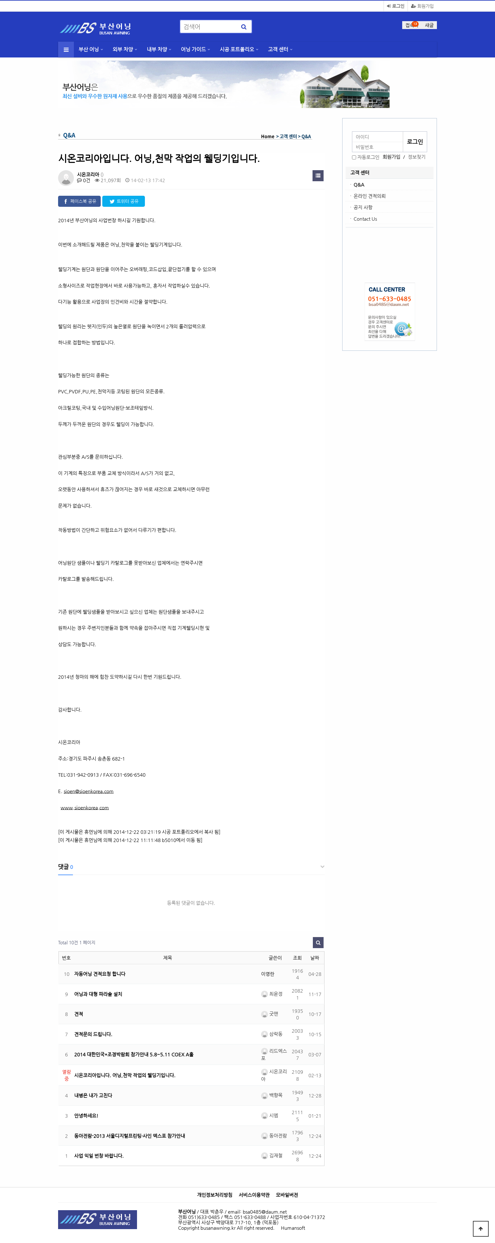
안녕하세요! (86, 1115)
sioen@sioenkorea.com (89, 791)
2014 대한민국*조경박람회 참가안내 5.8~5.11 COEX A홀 (134, 1054)
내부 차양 (157, 49)
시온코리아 (88, 174)
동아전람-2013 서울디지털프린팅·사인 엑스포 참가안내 (129, 1135)
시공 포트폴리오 (237, 49)
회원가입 (422, 6)
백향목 (272, 1095)
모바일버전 (287, 1195)
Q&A (359, 184)
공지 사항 (363, 207)
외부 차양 (123, 49)
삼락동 (272, 1034)
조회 (297, 957)
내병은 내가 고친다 (93, 1095)
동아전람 (274, 1135)
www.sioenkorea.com (85, 807)
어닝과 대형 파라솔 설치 (98, 994)
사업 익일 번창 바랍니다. (99, 1155)
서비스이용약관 (254, 1195)
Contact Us (365, 218)
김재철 (272, 1155)
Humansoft (293, 1227)
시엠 (269, 1115)
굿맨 (269, 1013)
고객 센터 (278, 49)
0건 (83, 180)
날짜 (314, 957)
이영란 (267, 974)
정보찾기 (417, 156)
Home (267, 136)
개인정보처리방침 (214, 1195)
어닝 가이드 (193, 49)
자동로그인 (368, 157)
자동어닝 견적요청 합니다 (99, 974)
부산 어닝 (89, 49)
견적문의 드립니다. (93, 1034)
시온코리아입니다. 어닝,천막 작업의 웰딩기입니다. (125, 1075)
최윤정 (272, 993)
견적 (78, 1014)
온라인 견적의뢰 (370, 196)
